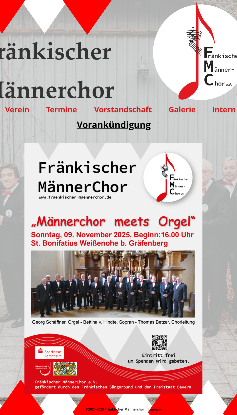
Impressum (157, 409)
